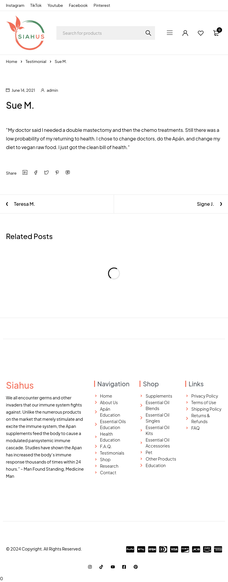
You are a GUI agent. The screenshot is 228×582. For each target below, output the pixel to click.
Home (11, 61)
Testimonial (36, 61)
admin (52, 90)
